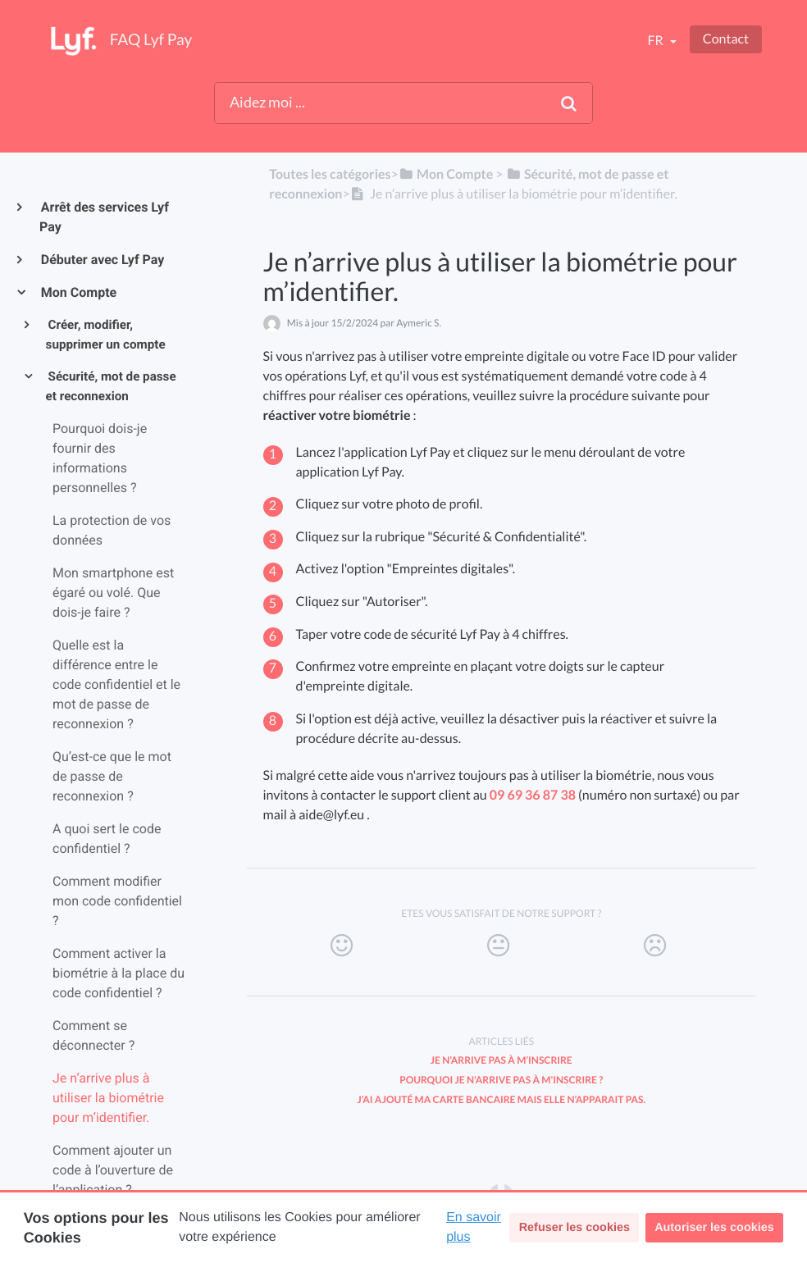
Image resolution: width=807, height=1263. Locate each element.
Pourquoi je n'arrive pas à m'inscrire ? (501, 1080)
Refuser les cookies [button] (574, 1227)
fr (656, 40)
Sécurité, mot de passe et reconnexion (111, 386)
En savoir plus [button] (473, 1227)
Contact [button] (726, 39)
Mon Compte (77, 292)
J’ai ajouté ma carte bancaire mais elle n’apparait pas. (501, 1099)
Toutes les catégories (329, 174)
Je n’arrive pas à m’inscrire (501, 1060)
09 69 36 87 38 (533, 795)
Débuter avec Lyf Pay (101, 259)
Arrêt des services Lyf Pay (104, 217)
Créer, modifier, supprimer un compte (106, 334)
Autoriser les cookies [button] (714, 1227)
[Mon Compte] (446, 174)
